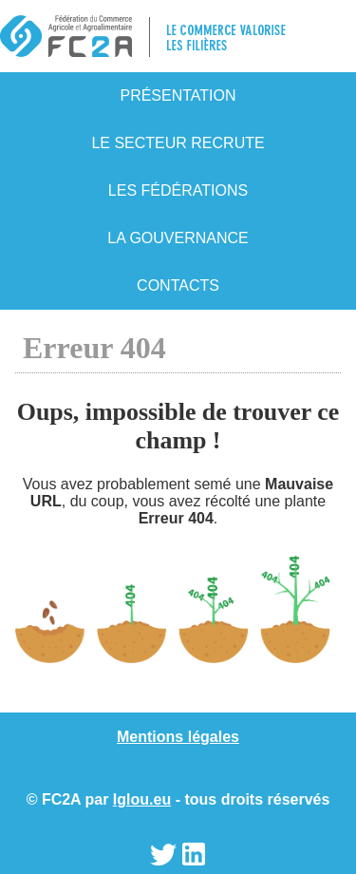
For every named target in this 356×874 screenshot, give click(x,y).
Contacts (178, 285)
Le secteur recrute (177, 143)
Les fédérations (178, 190)
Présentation (177, 95)
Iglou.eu (142, 799)
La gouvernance (177, 238)
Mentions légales (178, 737)
